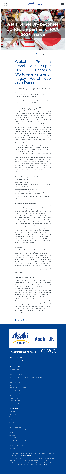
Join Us (11, 422)
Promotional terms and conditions (19, 430)
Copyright (12, 411)
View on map (27, 455)
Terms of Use (13, 417)
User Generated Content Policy (18, 440)
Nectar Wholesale (14, 400)
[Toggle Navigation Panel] (62, 4)
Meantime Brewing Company (17, 387)
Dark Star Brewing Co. (15, 393)
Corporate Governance (16, 445)
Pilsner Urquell (13, 398)
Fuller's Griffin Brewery (15, 390)
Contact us (12, 448)
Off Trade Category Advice (16, 403)
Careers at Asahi (14, 369)
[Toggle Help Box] (8, 4)
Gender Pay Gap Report (16, 432)
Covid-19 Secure (14, 414)
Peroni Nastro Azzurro (15, 382)
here (23, 361)
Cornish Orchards (14, 395)
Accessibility (13, 435)
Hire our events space (15, 425)
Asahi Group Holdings (15, 374)
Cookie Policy (13, 438)
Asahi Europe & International (17, 372)
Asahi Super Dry (14, 380)
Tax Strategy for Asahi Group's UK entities (21, 443)
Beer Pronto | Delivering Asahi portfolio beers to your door (26, 377)
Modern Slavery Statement (17, 427)
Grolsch (11, 385)
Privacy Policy (13, 419)
